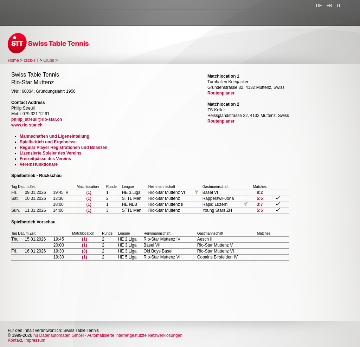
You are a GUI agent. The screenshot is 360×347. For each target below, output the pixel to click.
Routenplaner (220, 93)
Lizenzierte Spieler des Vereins (50, 153)
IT (339, 5)
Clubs (48, 60)
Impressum (34, 340)
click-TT (31, 60)
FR (329, 5)
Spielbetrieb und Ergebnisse (48, 141)
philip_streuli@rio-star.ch (36, 119)
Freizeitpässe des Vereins (45, 158)
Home (13, 60)
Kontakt (15, 340)
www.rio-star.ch (27, 125)
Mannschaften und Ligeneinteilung (54, 136)
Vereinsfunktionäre (39, 164)
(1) (88, 192)
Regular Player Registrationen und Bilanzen (63, 147)
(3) (84, 251)
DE (319, 5)
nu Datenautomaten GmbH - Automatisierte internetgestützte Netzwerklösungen (107, 335)
